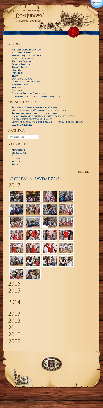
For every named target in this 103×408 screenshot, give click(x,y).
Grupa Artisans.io (64, 406)
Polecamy (17, 91)
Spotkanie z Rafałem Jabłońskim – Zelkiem (35, 108)
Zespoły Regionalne (23, 64)
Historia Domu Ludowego (26, 50)
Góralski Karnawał (22, 59)
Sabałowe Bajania (21, 62)
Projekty (16, 70)
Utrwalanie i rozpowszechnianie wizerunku (36, 96)
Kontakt (16, 88)
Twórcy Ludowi (20, 67)
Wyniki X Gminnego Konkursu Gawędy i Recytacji (39, 111)
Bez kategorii (19, 153)
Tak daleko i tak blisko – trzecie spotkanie (35, 113)
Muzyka (16, 162)
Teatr (15, 76)
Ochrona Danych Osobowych (29, 94)
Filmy (14, 156)
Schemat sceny (20, 85)
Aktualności (18, 150)
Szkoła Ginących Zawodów (27, 56)
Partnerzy (17, 73)
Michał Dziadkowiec (47, 406)
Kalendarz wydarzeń (23, 53)
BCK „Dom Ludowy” (22, 79)
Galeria (16, 159)
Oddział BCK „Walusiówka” (26, 82)
